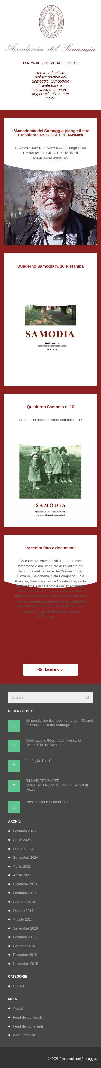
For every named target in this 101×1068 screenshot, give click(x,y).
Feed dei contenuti (27, 1017)
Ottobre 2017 (23, 911)
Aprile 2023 (22, 866)
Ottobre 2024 (23, 849)
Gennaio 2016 (24, 946)
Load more (50, 669)
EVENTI (19, 986)
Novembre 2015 (25, 964)
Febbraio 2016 (24, 937)
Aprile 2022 (22, 875)
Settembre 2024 (25, 857)
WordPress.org (24, 1035)
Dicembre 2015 (25, 955)
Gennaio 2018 (24, 902)
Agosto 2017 (23, 919)
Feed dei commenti (28, 1026)
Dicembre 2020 (25, 884)
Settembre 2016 (25, 928)
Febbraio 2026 (24, 831)
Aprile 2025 (22, 840)
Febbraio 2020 (24, 893)
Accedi (18, 1008)
